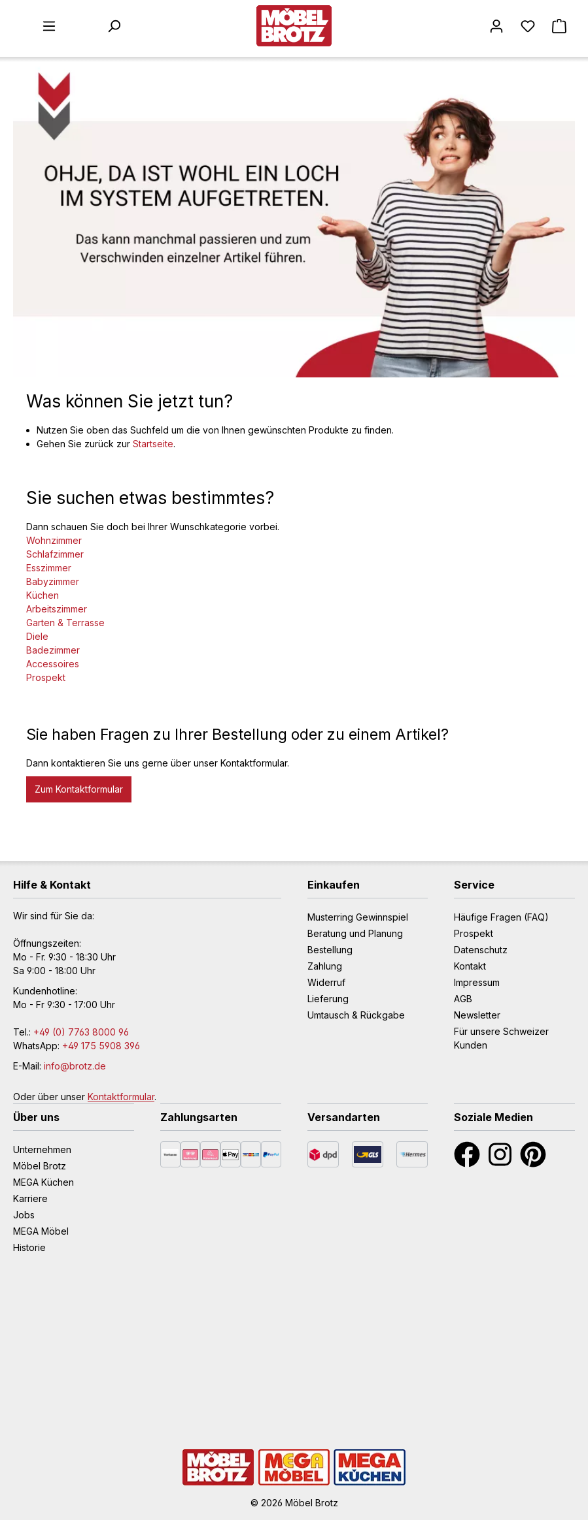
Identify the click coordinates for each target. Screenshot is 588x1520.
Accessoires (52, 663)
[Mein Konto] (496, 26)
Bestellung (330, 949)
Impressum (477, 982)
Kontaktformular (121, 1096)
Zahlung (324, 966)
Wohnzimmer (54, 540)
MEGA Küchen (43, 1182)
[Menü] (49, 26)
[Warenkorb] (559, 26)
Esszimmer (48, 567)
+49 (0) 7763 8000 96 (81, 1031)
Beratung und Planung (355, 933)
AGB (463, 998)
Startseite (153, 443)
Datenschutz (481, 949)
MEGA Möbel (41, 1231)
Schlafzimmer (55, 554)
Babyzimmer (52, 581)
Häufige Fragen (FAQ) (501, 917)
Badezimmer (53, 650)
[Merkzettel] (528, 26)
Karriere (30, 1198)
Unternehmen (42, 1149)
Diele (37, 636)
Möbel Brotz (39, 1165)
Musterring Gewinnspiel (357, 917)
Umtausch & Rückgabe (356, 1015)
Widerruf (326, 982)
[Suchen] (114, 26)
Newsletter (477, 1015)
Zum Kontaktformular (79, 789)
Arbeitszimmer (56, 608)
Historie (29, 1247)
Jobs (24, 1214)
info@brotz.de (75, 1065)
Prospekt (45, 677)
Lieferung (328, 998)
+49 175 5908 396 (101, 1045)
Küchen (42, 595)
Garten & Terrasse (65, 622)
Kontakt (470, 966)
